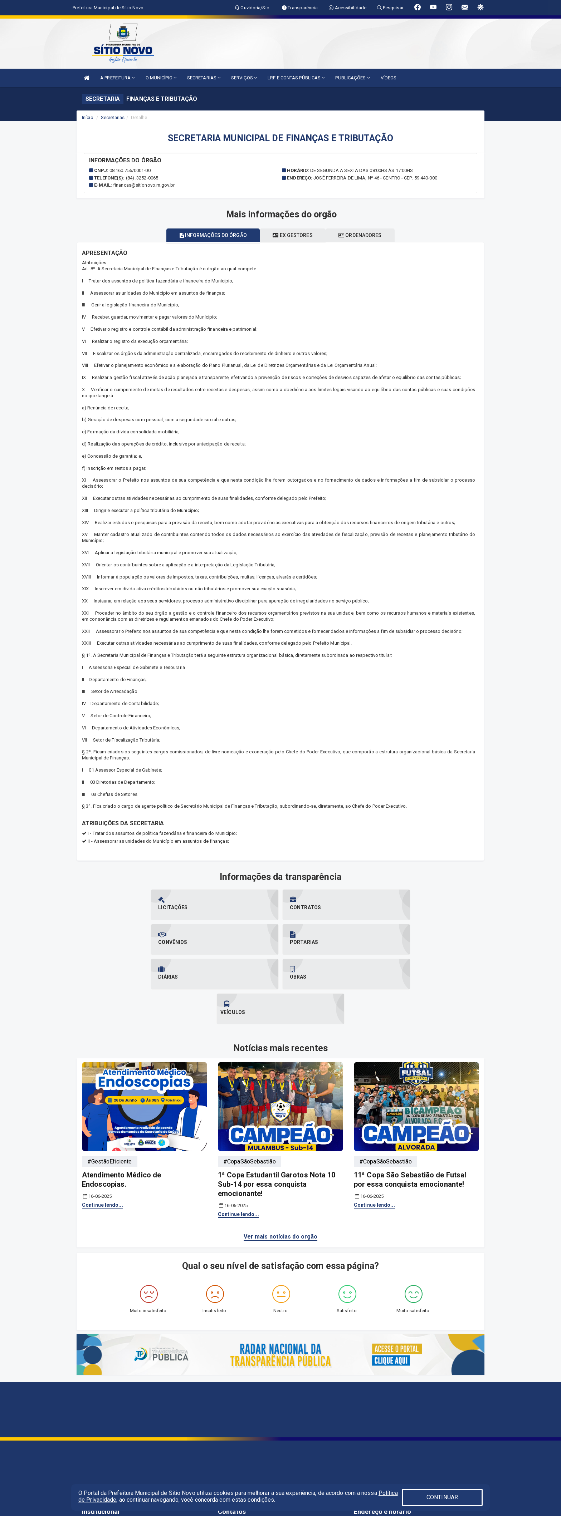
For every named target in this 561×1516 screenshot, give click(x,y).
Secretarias (113, 117)
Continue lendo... (102, 1135)
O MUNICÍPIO (161, 77)
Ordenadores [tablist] (364, 235)
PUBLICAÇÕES (352, 77)
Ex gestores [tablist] (292, 235)
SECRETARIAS (203, 77)
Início (87, 117)
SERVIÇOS (244, 77)
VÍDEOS (389, 77)
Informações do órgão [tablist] (209, 235)
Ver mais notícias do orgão (281, 1167)
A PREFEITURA (117, 77)
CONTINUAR (442, 1497)
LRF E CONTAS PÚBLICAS (296, 77)
